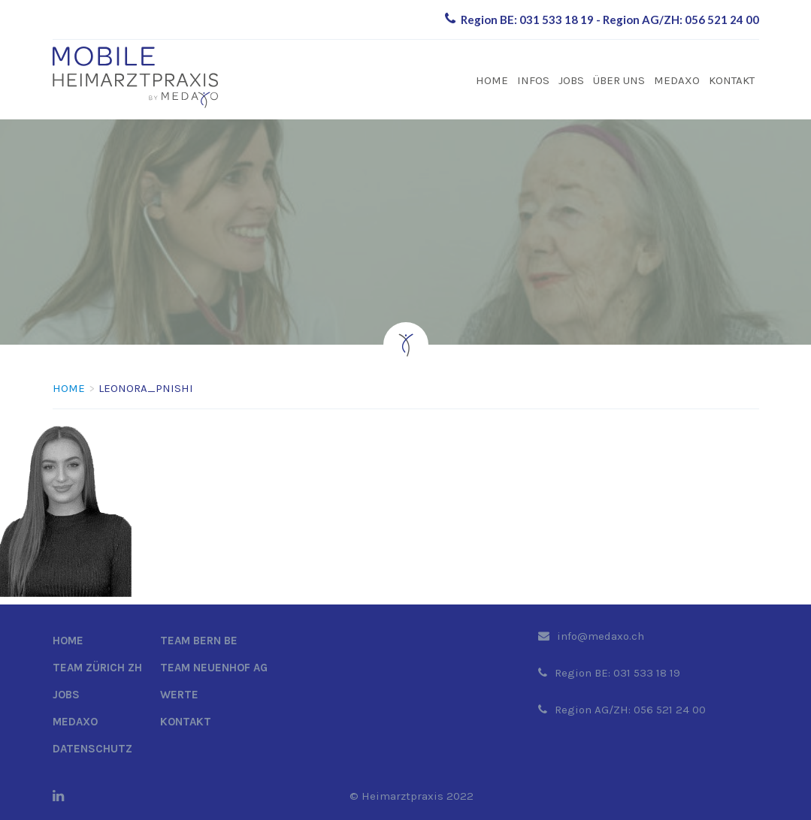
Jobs (571, 80)
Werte (179, 694)
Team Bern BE (199, 640)
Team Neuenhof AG (214, 667)
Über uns (619, 80)
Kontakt (732, 80)
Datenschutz (92, 748)
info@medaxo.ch (600, 636)
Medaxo (677, 80)
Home (492, 80)
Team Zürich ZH (97, 667)
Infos (533, 80)
